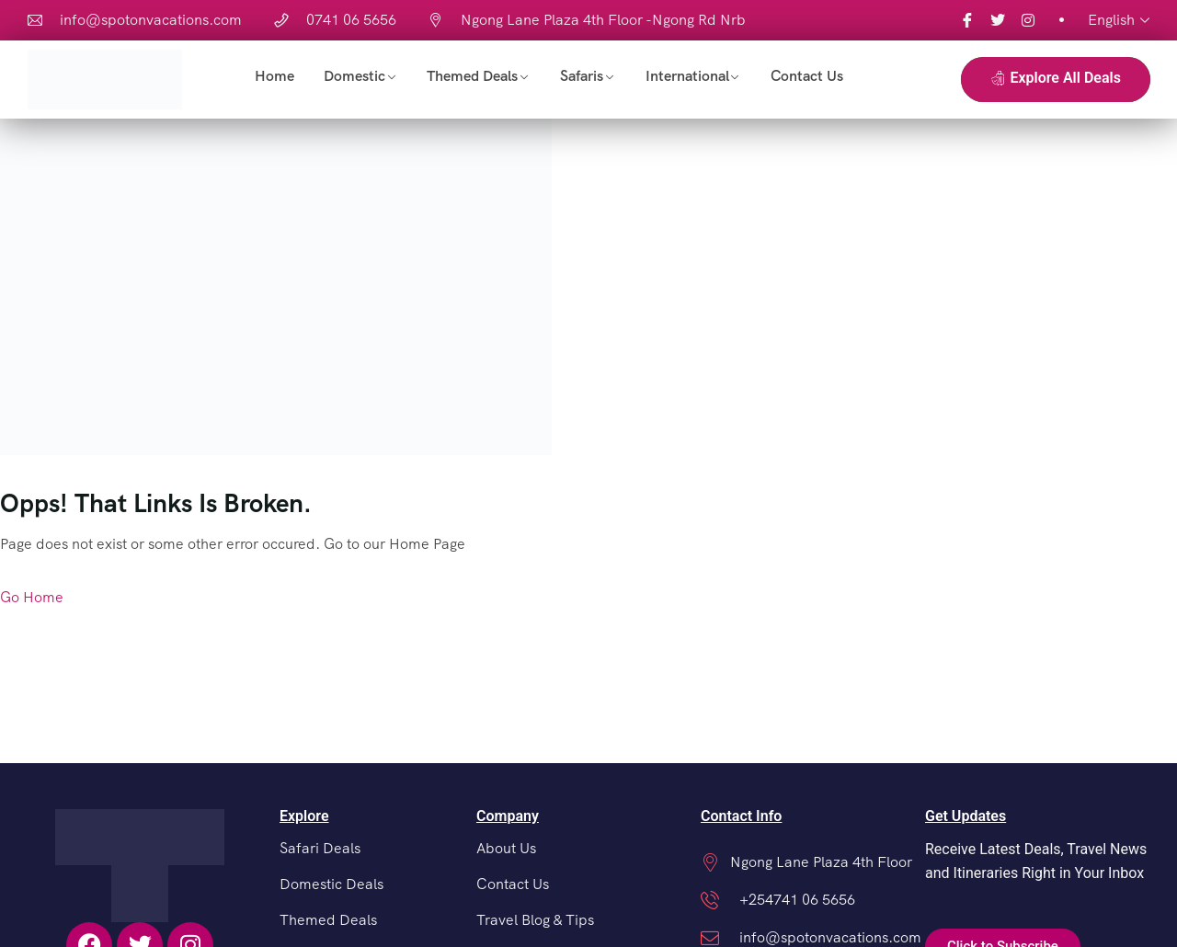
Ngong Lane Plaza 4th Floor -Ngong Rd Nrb (603, 19)
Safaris (581, 76)
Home (274, 76)
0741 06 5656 (351, 19)
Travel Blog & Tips (535, 920)
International (687, 76)
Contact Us (807, 76)
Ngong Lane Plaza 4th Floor (821, 862)
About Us (506, 848)
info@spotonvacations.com (151, 19)
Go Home (31, 597)
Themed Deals (472, 76)
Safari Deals (320, 848)
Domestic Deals (331, 884)
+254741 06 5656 (797, 899)
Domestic (354, 76)
